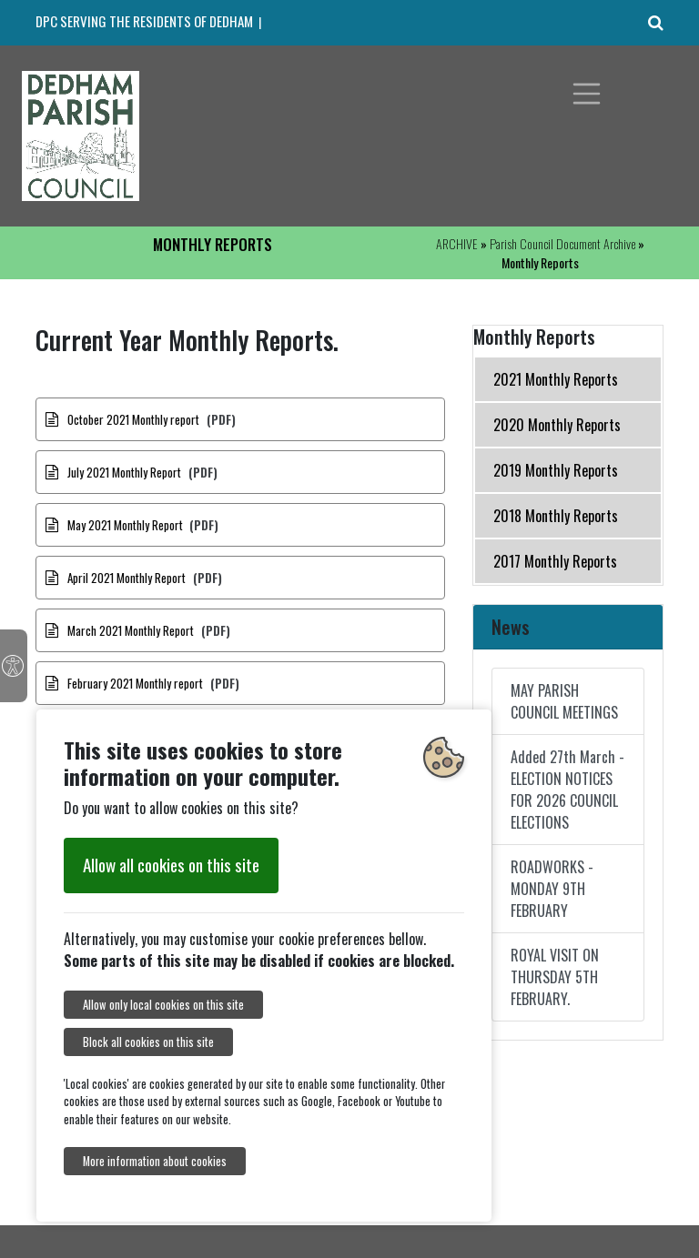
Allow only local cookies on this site (163, 1004)
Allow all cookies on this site (171, 864)
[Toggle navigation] (587, 94)
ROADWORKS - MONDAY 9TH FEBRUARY (552, 888)
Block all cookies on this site (148, 1042)
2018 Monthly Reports (555, 516)
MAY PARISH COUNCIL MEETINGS (564, 701)
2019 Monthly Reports (555, 470)
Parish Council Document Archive (562, 243)
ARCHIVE (457, 243)
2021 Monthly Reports (555, 379)
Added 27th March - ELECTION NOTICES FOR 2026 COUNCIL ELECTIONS (567, 789)
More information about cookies (155, 1161)
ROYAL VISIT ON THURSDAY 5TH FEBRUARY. (555, 977)
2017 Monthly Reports (555, 561)
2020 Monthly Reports (557, 425)
